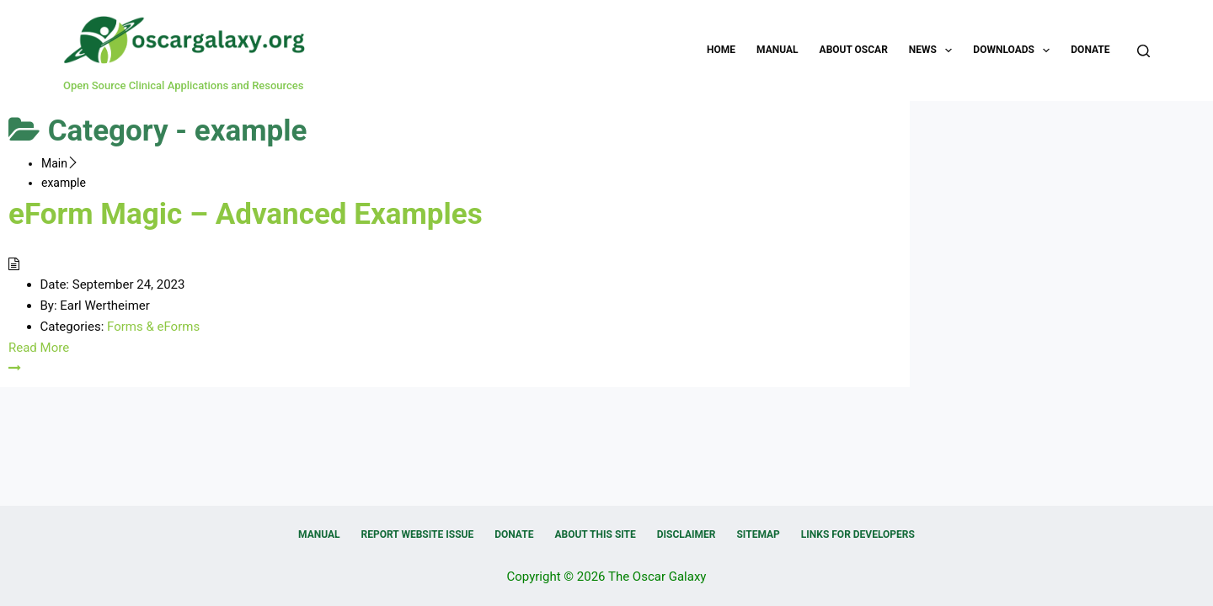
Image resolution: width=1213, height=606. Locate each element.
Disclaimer (686, 534)
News (934, 50)
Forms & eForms (153, 326)
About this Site (594, 534)
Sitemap (757, 534)
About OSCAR (854, 50)
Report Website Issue (417, 534)
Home (721, 50)
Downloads (1014, 50)
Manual (777, 50)
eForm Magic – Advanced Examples (245, 214)
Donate (1090, 50)
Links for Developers (858, 534)
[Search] (1143, 51)
